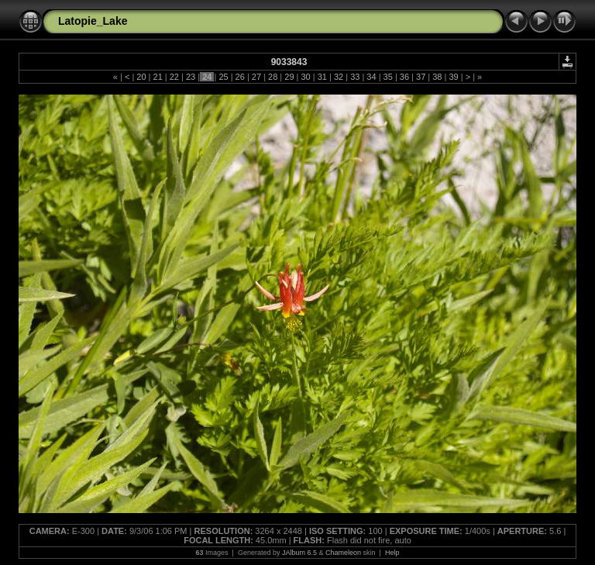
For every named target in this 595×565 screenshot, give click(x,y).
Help (392, 552)
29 (289, 76)
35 (388, 76)
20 (141, 76)
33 (355, 76)
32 (339, 76)
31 (322, 76)
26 (240, 76)
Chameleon (343, 552)
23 (191, 76)
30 (305, 76)
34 (371, 76)
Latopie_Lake (92, 21)
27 (256, 76)
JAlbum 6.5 (299, 552)
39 (453, 76)
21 (157, 76)
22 (174, 76)
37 (421, 76)
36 (404, 76)
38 (437, 76)
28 (273, 76)
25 (223, 76)
